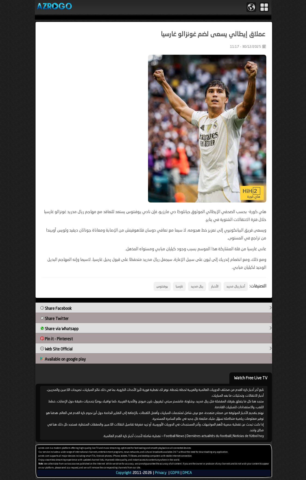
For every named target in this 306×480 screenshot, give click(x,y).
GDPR (174, 473)
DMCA (187, 473)
